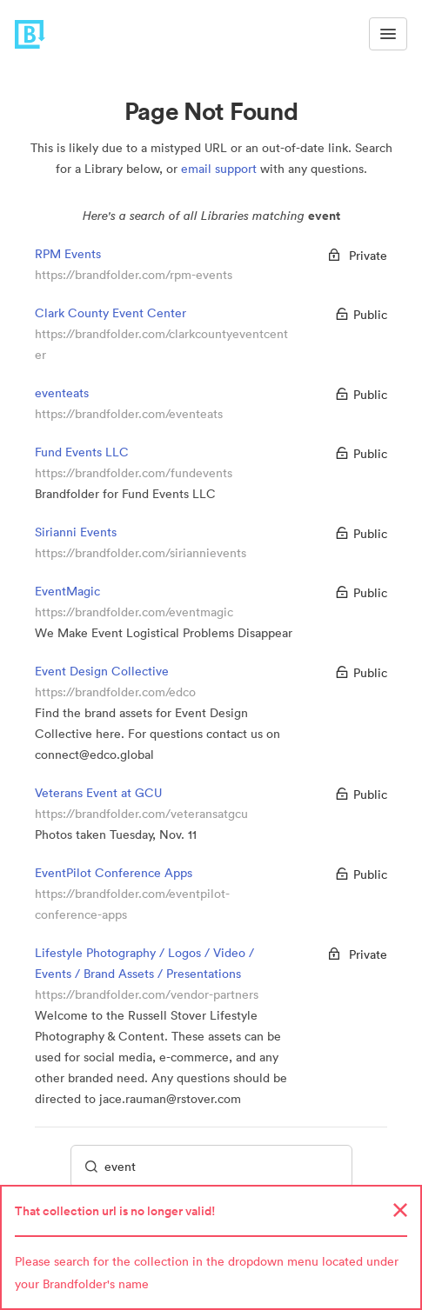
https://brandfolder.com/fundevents (133, 473)
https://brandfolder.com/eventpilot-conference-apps (132, 904)
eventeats (62, 393)
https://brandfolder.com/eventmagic (134, 612)
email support (219, 168)
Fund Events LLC (82, 452)
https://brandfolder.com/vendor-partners (146, 994)
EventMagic (67, 591)
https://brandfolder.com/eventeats (129, 414)
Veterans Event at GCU (98, 793)
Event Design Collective (102, 671)
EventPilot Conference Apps (113, 873)
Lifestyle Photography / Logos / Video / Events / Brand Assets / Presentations (144, 963)
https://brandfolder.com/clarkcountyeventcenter (161, 344)
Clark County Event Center (110, 313)
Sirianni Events (76, 532)
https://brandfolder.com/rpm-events (133, 275)
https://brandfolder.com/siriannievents (140, 553)
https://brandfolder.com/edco (115, 692)
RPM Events (68, 254)
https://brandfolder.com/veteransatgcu (141, 813)
